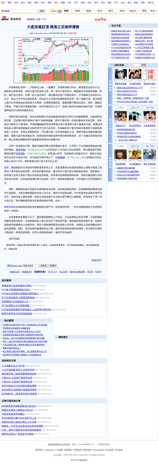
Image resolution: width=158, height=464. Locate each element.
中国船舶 (60, 157)
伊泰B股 (20, 153)
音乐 (99, 11)
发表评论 (96, 260)
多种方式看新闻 (77, 272)
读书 (96, 2)
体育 (16, 2)
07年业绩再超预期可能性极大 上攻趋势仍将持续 (26, 309)
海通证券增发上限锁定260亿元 (17, 410)
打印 (90, 272)
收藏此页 (27, 272)
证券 (38, 19)
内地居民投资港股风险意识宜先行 (18, 406)
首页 (3, 2)
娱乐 (23, 2)
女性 (89, 2)
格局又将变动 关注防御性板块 (16, 313)
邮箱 (136, 2)
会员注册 (109, 450)
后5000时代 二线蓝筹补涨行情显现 (19, 393)
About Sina (49, 450)
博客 (50, 2)
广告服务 (59, 450)
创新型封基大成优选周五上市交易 (18, 422)
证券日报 (73, 33)
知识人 (133, 11)
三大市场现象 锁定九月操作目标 (18, 370)
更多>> (154, 11)
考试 (103, 2)
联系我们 (69, 450)
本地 (122, 11)
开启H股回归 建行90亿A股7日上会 (19, 418)
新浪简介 (39, 450)
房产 (76, 2)
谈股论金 (15, 272)
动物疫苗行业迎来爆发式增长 (16, 285)
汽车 (70, 2)
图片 (111, 11)
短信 (123, 2)
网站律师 (87, 450)
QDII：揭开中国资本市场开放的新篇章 (21, 430)
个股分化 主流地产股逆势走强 (16, 378)
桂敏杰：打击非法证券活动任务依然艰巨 (22, 426)
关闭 (98, 272)
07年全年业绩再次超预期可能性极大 (20, 293)
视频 (63, 2)
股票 (36, 2)
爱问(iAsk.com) (14, 265)
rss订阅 (63, 272)
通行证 (151, 2)
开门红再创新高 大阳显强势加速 (18, 297)
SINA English (98, 450)
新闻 (10, 2)
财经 (30, 2)
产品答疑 (119, 450)
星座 (109, 2)
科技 (43, 2)
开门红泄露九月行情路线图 (15, 305)
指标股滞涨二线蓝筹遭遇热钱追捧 (18, 374)
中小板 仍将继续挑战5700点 (15, 289)
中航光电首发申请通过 (13, 414)
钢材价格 (8, 207)
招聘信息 (78, 450)
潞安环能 (20, 150)
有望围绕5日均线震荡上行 (14, 301)
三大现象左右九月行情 (13, 366)
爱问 (129, 2)
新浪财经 (31, 19)
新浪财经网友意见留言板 (59, 444)
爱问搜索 (5, 11)
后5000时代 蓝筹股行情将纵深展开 (19, 389)
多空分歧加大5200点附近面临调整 (18, 386)
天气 (116, 2)
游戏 (83, 2)
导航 (143, 2)
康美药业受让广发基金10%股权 (17, 434)
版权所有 (83, 460)
